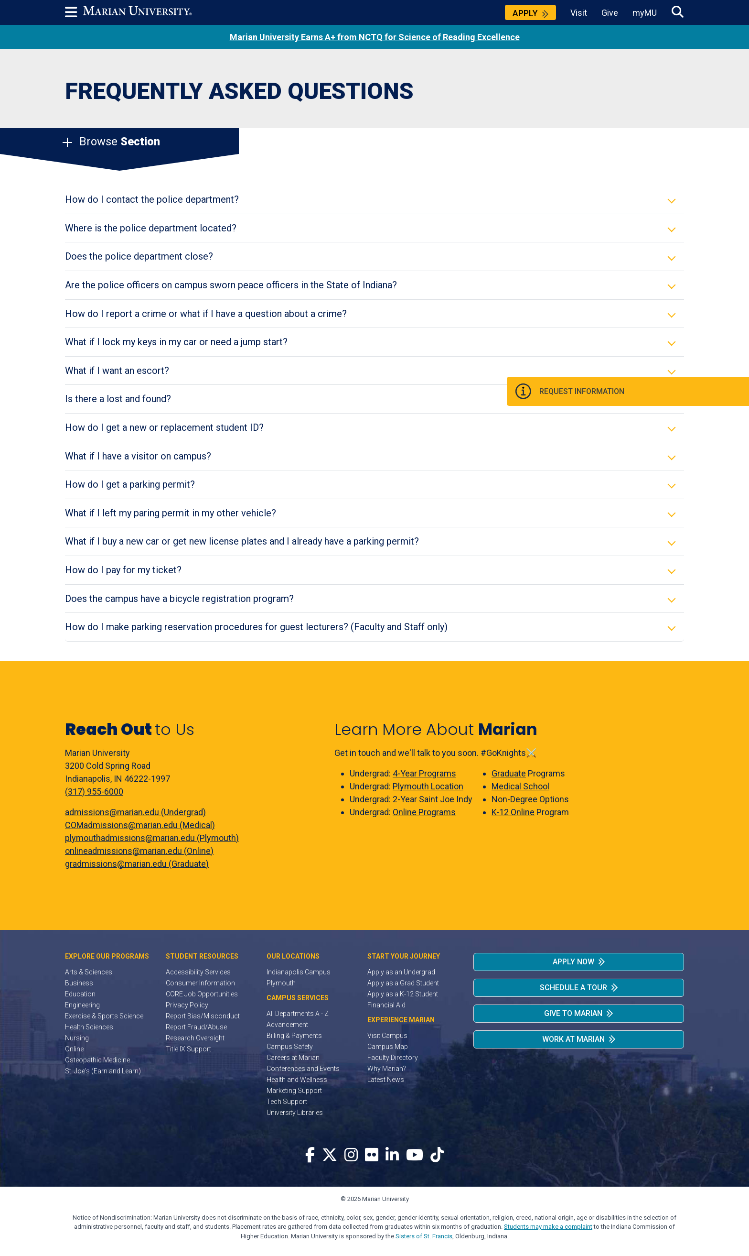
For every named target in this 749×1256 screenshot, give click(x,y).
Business (79, 983)
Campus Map (387, 1046)
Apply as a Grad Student (403, 983)
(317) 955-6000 (94, 791)
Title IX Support (188, 1049)
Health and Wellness (297, 1079)
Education (80, 994)
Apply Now (573, 961)
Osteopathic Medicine (97, 1060)
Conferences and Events (303, 1068)
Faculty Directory (392, 1057)
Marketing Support (294, 1090)
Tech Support (287, 1101)
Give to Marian (573, 1013)
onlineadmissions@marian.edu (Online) (139, 851)
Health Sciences (89, 1027)
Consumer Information (200, 983)
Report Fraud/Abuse (196, 1027)
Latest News (385, 1079)
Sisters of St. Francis (424, 1236)
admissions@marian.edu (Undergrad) (135, 812)
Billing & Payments (294, 1035)
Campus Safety (290, 1046)
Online (74, 1049)
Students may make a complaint (548, 1226)
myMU (644, 13)
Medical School (520, 786)
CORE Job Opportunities (202, 994)
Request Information (688, 392)
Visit (578, 13)
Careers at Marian (293, 1057)
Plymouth (281, 983)
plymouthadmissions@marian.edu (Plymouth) (152, 838)
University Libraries (295, 1112)
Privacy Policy (187, 1005)
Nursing (77, 1038)
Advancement (287, 1024)
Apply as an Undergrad (401, 972)
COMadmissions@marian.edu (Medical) (140, 825)
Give (609, 13)
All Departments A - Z (298, 1013)
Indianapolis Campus (299, 972)
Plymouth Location (428, 786)
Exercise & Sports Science (104, 1016)
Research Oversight (195, 1038)
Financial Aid (386, 1005)
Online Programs (424, 812)
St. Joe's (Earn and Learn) (103, 1071)
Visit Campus (387, 1035)
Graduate (509, 773)
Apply (525, 13)
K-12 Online (513, 812)
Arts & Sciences (88, 972)
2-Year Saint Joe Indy (432, 799)
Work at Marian (573, 1039)
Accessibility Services (198, 972)
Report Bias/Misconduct (203, 1016)
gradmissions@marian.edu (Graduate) (137, 864)
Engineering (82, 1005)
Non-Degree (514, 799)
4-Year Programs (424, 773)
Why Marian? (386, 1068)
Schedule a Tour (573, 987)
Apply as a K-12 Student (402, 994)
